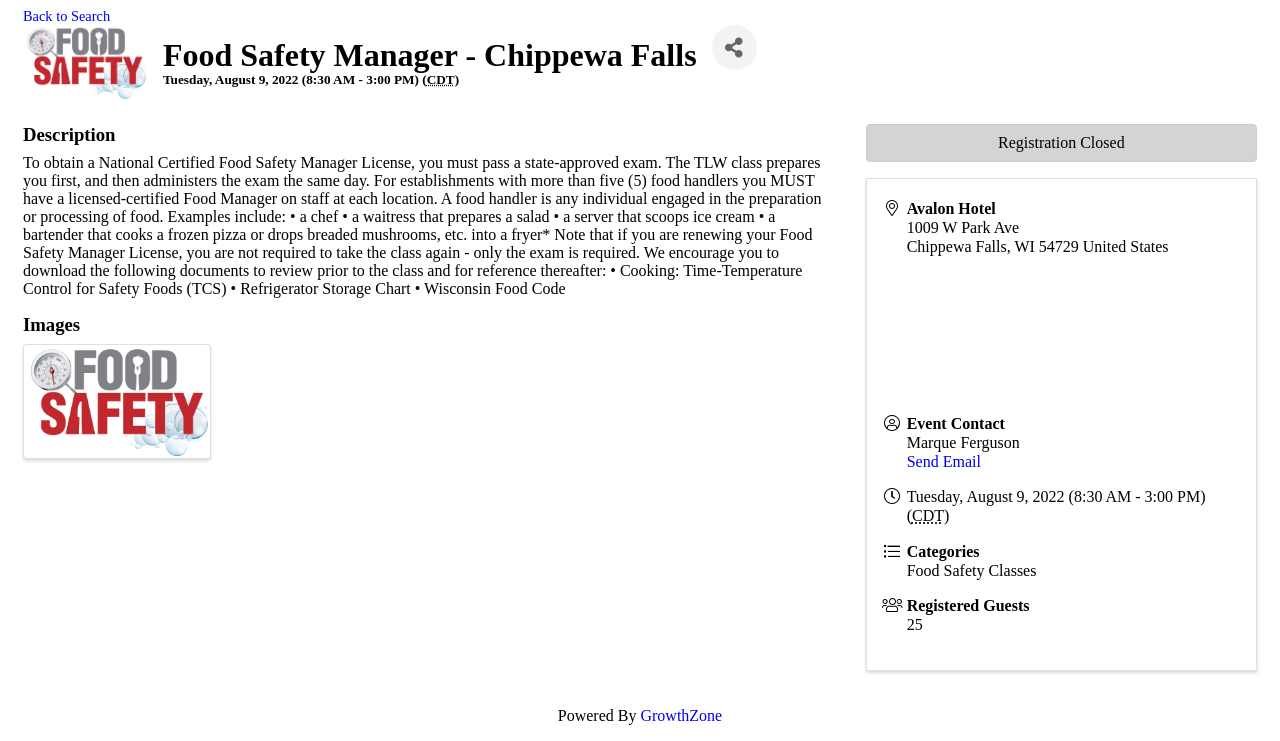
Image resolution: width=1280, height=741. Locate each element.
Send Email (944, 461)
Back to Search (66, 16)
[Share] (734, 47)
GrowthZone (681, 715)
